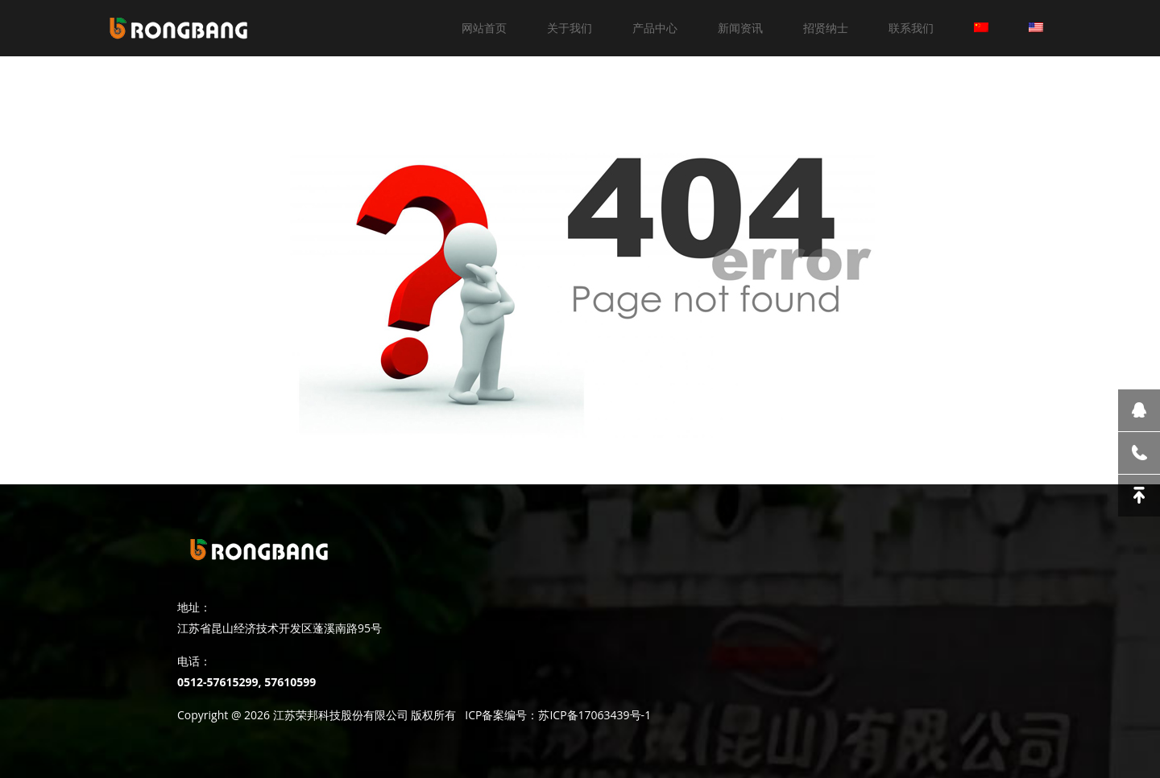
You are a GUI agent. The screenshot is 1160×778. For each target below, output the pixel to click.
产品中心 (654, 27)
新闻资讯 (740, 27)
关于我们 (569, 27)
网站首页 (484, 27)
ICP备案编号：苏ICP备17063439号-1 (558, 714)
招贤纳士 (825, 27)
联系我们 (911, 27)
